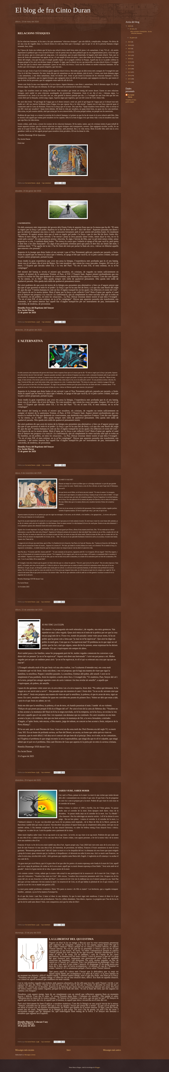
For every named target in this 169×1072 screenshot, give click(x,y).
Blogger (97, 1067)
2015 (129, 72)
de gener (132, 37)
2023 (129, 48)
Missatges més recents (24, 1050)
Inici (69, 1050)
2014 (129, 75)
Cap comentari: (47, 183)
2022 (129, 52)
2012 (129, 82)
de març (132, 29)
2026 (129, 26)
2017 (129, 65)
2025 (129, 42)
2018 (129, 62)
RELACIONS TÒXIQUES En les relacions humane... (140, 32)
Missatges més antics (112, 1050)
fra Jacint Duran (131, 96)
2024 (129, 45)
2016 (129, 69)
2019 (129, 58)
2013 (129, 79)
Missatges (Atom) (29, 1055)
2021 (129, 55)
